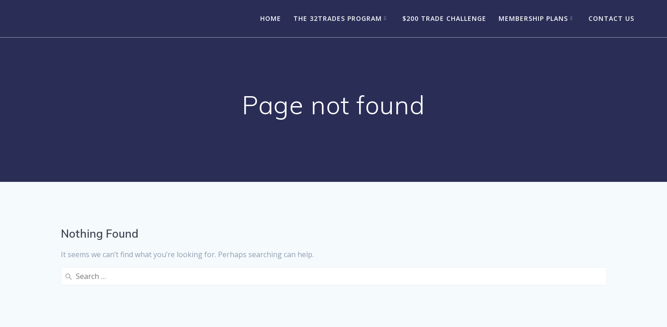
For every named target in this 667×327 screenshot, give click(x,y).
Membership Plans (533, 18)
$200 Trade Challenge (444, 18)
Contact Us (611, 18)
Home (270, 18)
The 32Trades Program (337, 18)
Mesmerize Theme (402, 304)
